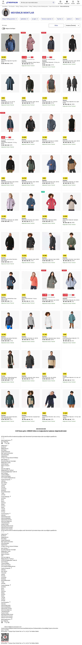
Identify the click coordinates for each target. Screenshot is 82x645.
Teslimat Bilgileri (5, 474)
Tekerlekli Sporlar (5, 522)
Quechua (3, 502)
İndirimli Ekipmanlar (5, 516)
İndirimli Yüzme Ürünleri (7, 529)
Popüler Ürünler (5, 524)
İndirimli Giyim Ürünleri (6, 519)
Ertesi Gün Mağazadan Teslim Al (9, 471)
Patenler (3, 487)
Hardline (3, 510)
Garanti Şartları (5, 464)
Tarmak (3, 508)
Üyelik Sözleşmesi (5, 451)
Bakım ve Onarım (5, 465)
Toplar (2, 493)
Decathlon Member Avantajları (8, 461)
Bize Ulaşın (3, 450)
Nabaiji (2, 504)
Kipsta (2, 501)
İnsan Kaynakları (5, 454)
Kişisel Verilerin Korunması (16, 628)
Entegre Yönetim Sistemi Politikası (9, 457)
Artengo (3, 511)
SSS (2, 467)
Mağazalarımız (4, 448)
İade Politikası (4, 473)
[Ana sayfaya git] (12, 2)
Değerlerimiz (4, 456)
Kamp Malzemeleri (5, 491)
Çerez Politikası (34, 628)
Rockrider (3, 498)
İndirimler (3, 481)
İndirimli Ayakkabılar (6, 518)
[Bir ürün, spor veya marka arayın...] (37, 2)
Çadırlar (3, 485)
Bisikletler (3, 490)
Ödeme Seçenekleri (6, 476)
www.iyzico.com (17, 626)
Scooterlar (3, 488)
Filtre (56, 25)
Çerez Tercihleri (5, 629)
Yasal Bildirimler (26, 628)
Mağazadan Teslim (5, 462)
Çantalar (3, 494)
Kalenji (2, 507)
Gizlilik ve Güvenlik (42, 628)
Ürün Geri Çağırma (5, 468)
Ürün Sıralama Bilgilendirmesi (8, 477)
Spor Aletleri (4, 482)
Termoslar (3, 484)
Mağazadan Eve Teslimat (7, 470)
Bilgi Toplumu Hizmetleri (7, 453)
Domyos (3, 505)
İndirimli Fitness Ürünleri (7, 527)
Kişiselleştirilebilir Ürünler (7, 525)
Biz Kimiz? (3, 447)
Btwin (2, 499)
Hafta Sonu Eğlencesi (6, 521)
